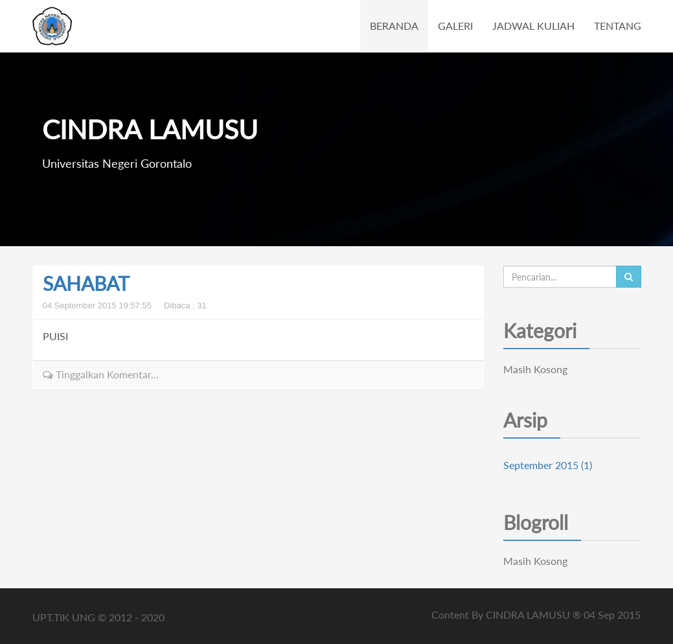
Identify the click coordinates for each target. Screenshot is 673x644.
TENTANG (617, 25)
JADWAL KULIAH (533, 25)
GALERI (455, 25)
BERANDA (394, 25)
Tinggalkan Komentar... (101, 374)
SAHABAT (86, 283)
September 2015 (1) (547, 465)
